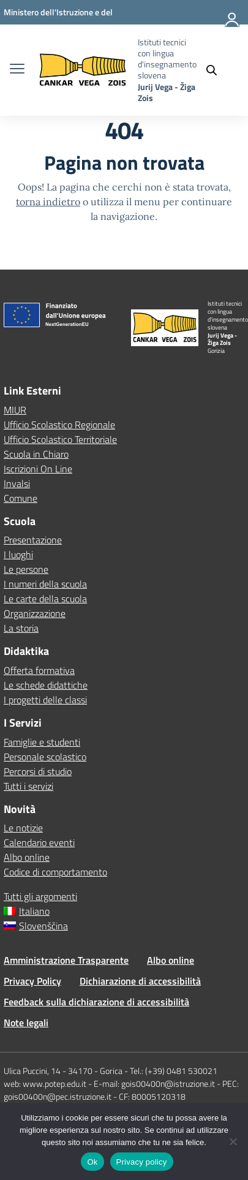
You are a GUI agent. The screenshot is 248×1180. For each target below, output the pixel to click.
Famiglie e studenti (42, 742)
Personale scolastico (45, 756)
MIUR (15, 410)
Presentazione (33, 539)
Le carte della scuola (45, 598)
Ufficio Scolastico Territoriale (60, 439)
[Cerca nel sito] (217, 70)
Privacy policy (141, 1162)
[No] (233, 1141)
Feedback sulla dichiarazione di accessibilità (96, 1001)
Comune (20, 498)
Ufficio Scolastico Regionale (59, 424)
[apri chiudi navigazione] (17, 69)
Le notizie (23, 827)
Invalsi (17, 483)
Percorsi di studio (38, 771)
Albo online (27, 857)
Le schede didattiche (46, 685)
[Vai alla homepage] (83, 70)
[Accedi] (232, 24)
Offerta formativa (39, 670)
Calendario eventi (39, 842)
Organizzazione (35, 613)
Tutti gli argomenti (40, 896)
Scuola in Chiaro (36, 454)
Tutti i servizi (28, 786)
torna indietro (48, 201)
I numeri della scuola (45, 584)
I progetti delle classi (45, 699)
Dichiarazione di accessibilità (140, 981)
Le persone (26, 569)
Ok (92, 1162)
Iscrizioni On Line (38, 468)
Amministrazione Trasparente (66, 960)
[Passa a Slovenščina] (124, 925)
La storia (21, 628)
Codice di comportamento (55, 871)
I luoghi (18, 554)
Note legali (26, 1022)
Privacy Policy (32, 981)
